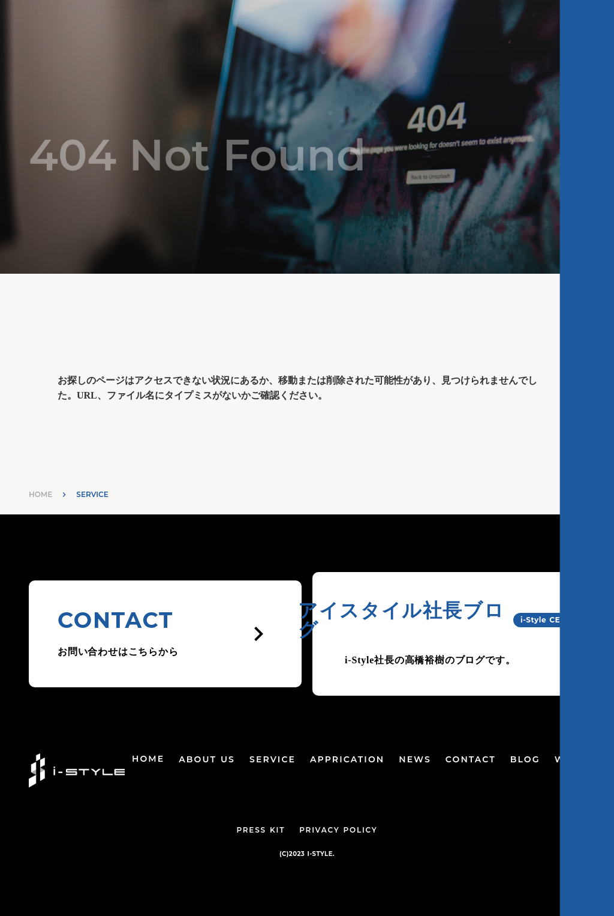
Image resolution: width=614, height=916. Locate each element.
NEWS (415, 759)
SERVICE (272, 759)
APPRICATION (347, 759)
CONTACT (471, 759)
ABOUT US (207, 759)
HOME (40, 494)
